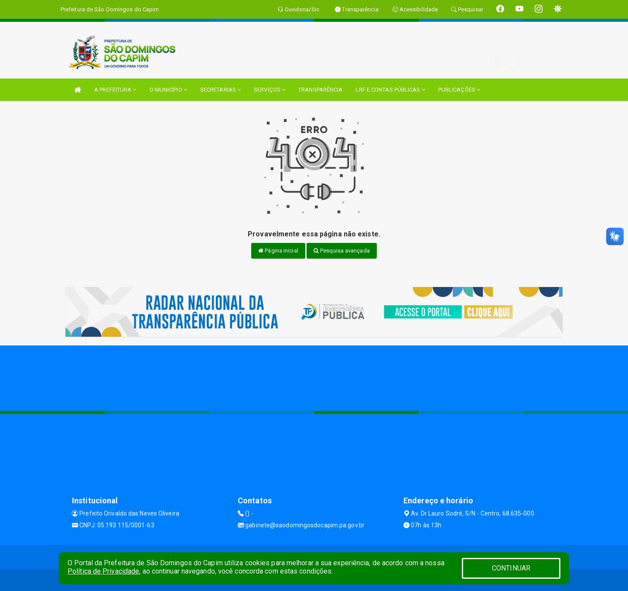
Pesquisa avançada (342, 250)
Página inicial (278, 250)
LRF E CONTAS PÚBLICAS (390, 89)
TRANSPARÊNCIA (320, 89)
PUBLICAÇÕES (459, 89)
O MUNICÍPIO (168, 89)
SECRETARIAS (220, 89)
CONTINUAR (511, 568)
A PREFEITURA (115, 89)
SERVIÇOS (269, 89)
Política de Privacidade (103, 571)
